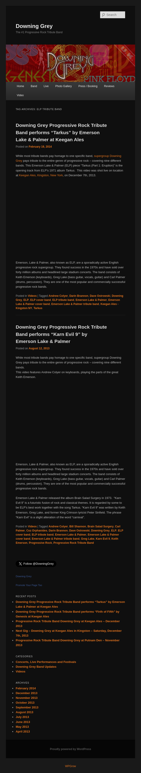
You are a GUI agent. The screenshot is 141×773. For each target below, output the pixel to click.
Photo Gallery (63, 86)
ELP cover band (40, 300)
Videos (32, 295)
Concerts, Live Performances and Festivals (46, 662)
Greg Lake (87, 538)
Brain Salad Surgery (100, 526)
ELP (26, 300)
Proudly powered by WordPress (70, 749)
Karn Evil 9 (103, 538)
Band (34, 86)
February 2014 (26, 688)
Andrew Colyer (58, 295)
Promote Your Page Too (29, 585)
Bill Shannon (77, 526)
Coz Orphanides (36, 530)
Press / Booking (87, 86)
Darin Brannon (78, 295)
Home (20, 86)
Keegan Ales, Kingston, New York (41, 175)
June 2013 (23, 722)
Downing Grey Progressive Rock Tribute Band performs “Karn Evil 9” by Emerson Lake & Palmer (61, 334)
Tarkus (38, 308)
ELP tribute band (63, 300)
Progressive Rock (40, 542)
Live (46, 86)
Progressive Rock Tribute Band (73, 542)
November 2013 (26, 698)
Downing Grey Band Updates (36, 666)
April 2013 (23, 731)
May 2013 (22, 726)
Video (20, 95)
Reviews (109, 86)
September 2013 (27, 707)
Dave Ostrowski (100, 295)
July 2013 (22, 717)
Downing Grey (34, 26)
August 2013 (24, 712)
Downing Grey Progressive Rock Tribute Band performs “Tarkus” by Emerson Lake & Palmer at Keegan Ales (61, 132)
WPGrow (70, 766)
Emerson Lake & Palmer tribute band (75, 304)
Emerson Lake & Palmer (91, 300)
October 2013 (25, 702)
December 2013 (26, 693)
